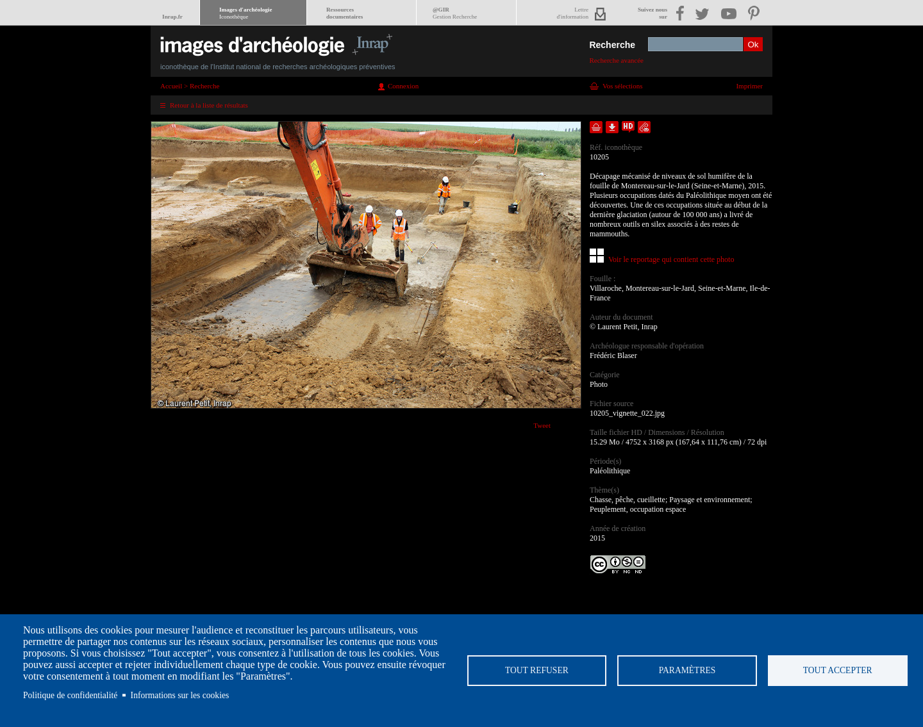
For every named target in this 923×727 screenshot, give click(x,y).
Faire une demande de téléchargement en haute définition (628, 127)
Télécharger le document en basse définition (612, 127)
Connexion (403, 86)
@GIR (455, 13)
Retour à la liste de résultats (209, 105)
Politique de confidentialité (70, 695)
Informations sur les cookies (180, 695)
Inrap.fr (172, 16)
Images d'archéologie (245, 13)
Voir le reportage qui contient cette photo (671, 259)
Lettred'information (572, 13)
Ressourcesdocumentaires (344, 13)
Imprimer (749, 86)
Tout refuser (537, 670)
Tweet (542, 425)
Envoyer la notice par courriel (644, 127)
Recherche (612, 45)
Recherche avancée (616, 60)
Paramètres (687, 670)
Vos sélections (622, 86)
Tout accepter (837, 670)
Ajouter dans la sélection (596, 127)
